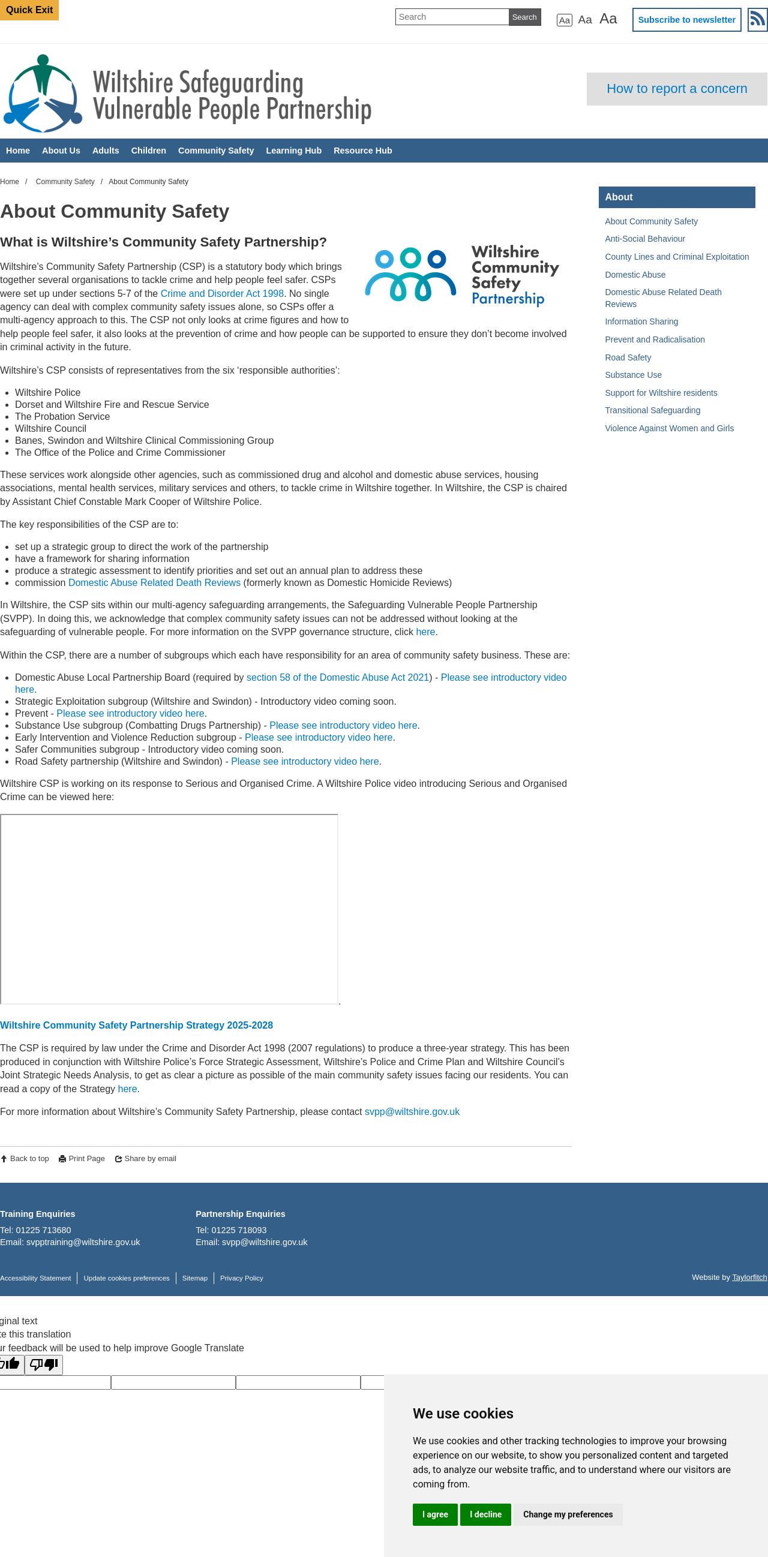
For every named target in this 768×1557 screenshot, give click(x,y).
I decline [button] (486, 1514)
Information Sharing (641, 321)
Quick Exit (29, 10)
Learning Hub (294, 150)
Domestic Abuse (635, 274)
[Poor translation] (44, 1365)
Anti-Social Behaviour (645, 239)
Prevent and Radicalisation (655, 339)
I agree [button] (435, 1514)
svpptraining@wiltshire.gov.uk (83, 1242)
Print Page (86, 1158)
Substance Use (633, 375)
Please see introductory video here (130, 713)
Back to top (29, 1158)
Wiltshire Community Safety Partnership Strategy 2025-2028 (136, 1025)
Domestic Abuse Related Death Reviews (154, 583)
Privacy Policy (241, 1278)
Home (18, 150)
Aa (564, 20)
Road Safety (628, 357)
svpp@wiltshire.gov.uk (412, 1112)
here (425, 632)
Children (148, 150)
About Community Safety (651, 221)
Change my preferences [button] (568, 1514)
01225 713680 (43, 1230)
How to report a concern (677, 88)
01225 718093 (239, 1230)
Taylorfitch (749, 1277)
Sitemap (195, 1278)
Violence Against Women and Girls (669, 428)
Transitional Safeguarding (652, 410)
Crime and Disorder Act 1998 (222, 293)
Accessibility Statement (35, 1278)
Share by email (150, 1158)
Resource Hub (363, 150)
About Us (61, 150)
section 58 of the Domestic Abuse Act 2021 (338, 677)
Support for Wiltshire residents (661, 393)
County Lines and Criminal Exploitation (677, 256)
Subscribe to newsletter (687, 20)
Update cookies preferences (126, 1278)
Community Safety (216, 150)
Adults (105, 150)
